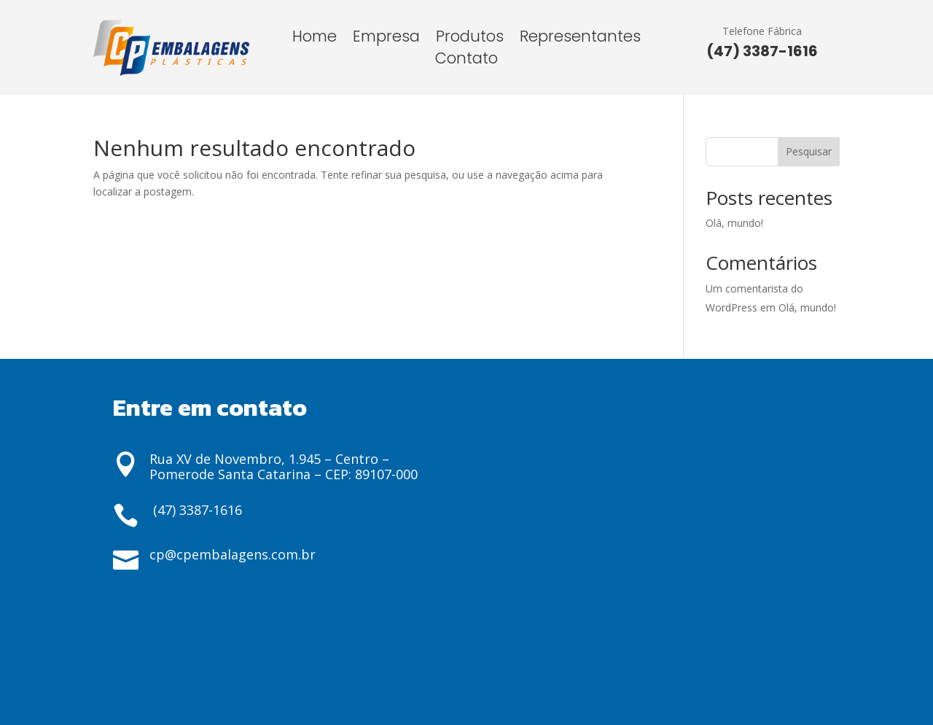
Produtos (470, 39)
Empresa (386, 39)
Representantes (580, 39)
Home (314, 39)
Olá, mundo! (734, 223)
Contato (466, 61)
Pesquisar (809, 151)
